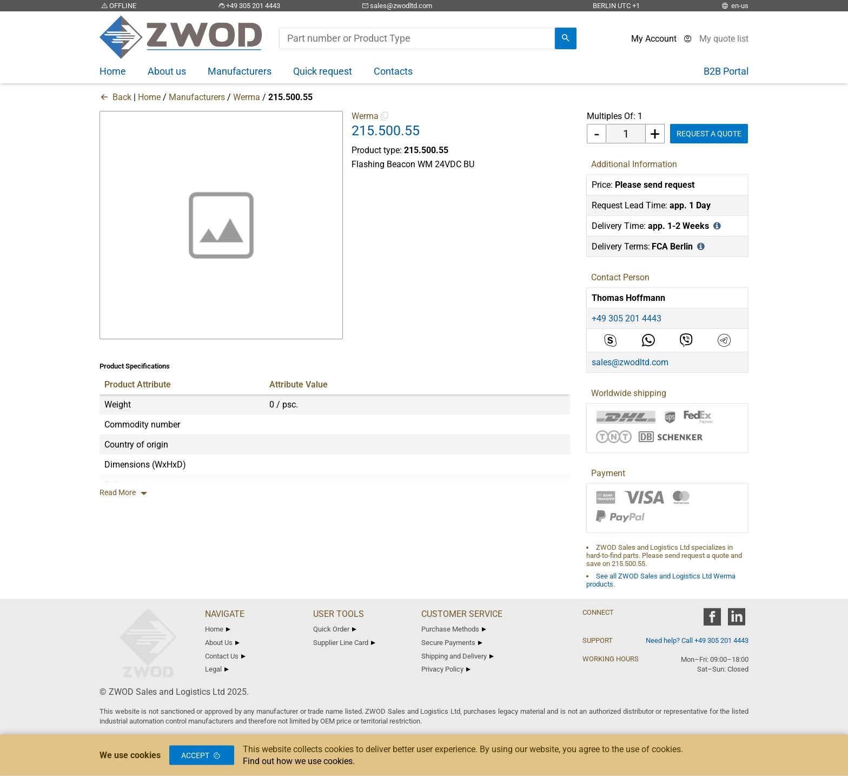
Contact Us (225, 656)
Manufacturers (197, 97)
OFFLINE (118, 6)
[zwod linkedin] (736, 620)
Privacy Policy (446, 669)
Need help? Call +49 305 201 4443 (697, 640)
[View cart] (723, 39)
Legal (217, 669)
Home (149, 97)
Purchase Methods (453, 629)
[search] (566, 38)
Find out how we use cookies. (299, 761)
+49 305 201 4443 (248, 6)
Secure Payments (451, 643)
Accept (201, 755)
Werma (246, 97)
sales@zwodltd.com (396, 6)
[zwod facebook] (712, 620)
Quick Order (334, 629)
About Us (222, 643)
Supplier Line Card (344, 643)
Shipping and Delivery (457, 656)
